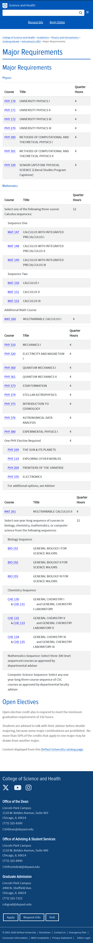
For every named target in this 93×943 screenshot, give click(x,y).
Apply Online (57, 22)
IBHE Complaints (40, 937)
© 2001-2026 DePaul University (19, 932)
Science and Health (22, 5)
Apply (11, 917)
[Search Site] (43, 13)
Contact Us (60, 932)
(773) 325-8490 (12, 861)
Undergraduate (10, 41)
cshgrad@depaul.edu (17, 904)
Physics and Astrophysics (65, 37)
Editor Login (84, 937)
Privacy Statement (62, 937)
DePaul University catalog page (62, 749)
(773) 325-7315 (12, 898)
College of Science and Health (18, 37)
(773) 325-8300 (12, 823)
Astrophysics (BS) (31, 41)
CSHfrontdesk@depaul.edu (21, 867)
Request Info (35, 22)
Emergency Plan (77, 932)
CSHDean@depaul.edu (18, 829)
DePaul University (4, 5)
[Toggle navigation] (87, 12)
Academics (43, 37)
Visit (52, 917)
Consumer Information (15, 937)
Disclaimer (45, 932)
